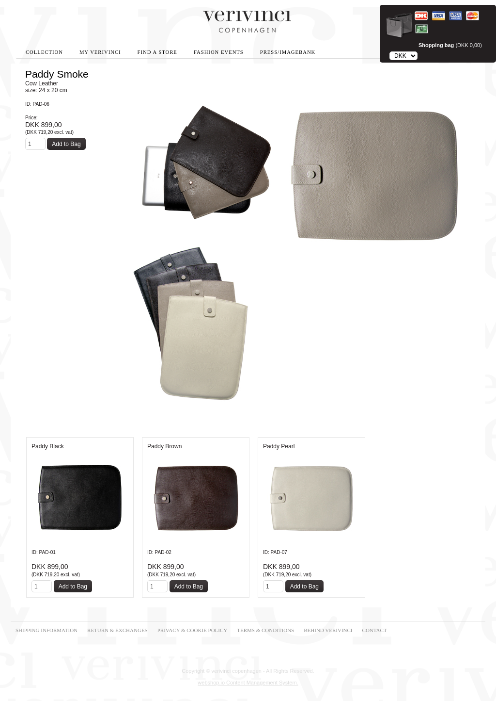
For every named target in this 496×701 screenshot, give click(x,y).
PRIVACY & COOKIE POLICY (192, 630)
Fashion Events (219, 52)
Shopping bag (436, 45)
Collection (44, 52)
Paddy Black (47, 446)
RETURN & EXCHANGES (117, 630)
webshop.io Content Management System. (248, 682)
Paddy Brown (164, 446)
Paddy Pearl (278, 446)
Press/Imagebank (287, 52)
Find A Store (157, 52)
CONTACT (374, 630)
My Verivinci (100, 52)
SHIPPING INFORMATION (47, 630)
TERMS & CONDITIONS (265, 630)
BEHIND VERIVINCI (328, 630)
